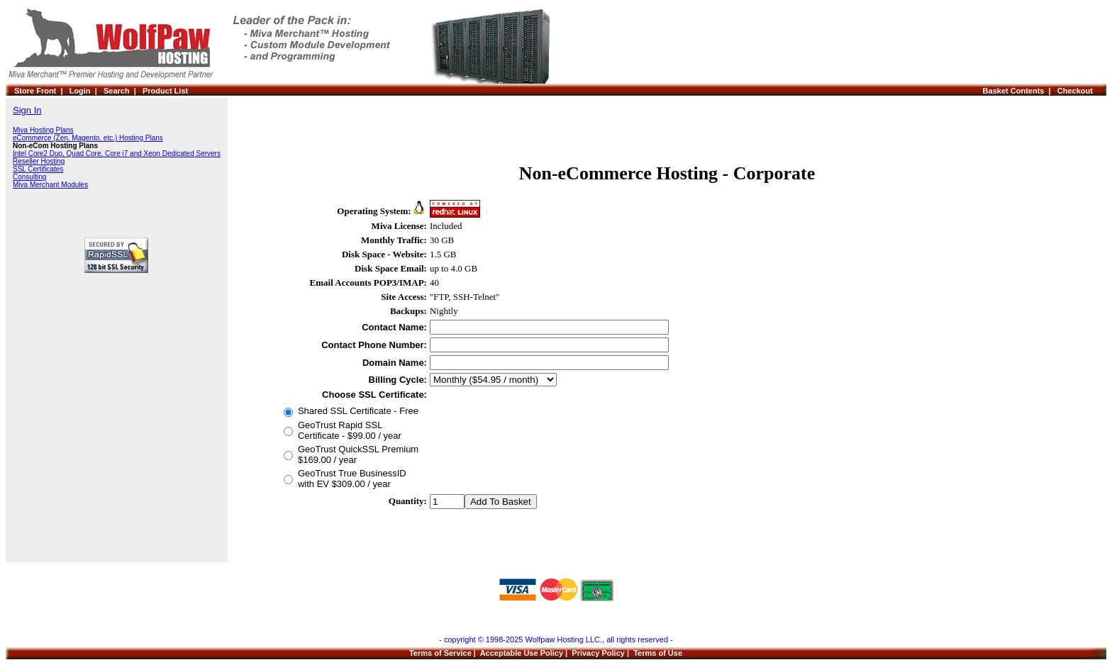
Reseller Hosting (39, 161)
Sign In (27, 110)
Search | (123, 90)
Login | (87, 90)
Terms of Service (440, 653)
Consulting (29, 177)
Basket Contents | (1020, 90)
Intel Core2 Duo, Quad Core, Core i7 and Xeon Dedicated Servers (117, 153)
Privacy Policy (598, 653)
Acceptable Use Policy (521, 653)
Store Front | (42, 90)
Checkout (1077, 90)
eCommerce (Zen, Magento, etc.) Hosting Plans (88, 138)
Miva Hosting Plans (43, 130)
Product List (165, 90)
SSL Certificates (38, 169)
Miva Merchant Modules (50, 185)
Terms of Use (657, 653)
